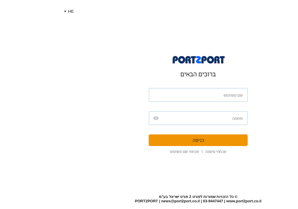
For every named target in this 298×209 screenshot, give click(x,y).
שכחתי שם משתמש (135, 151)
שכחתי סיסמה (166, 151)
